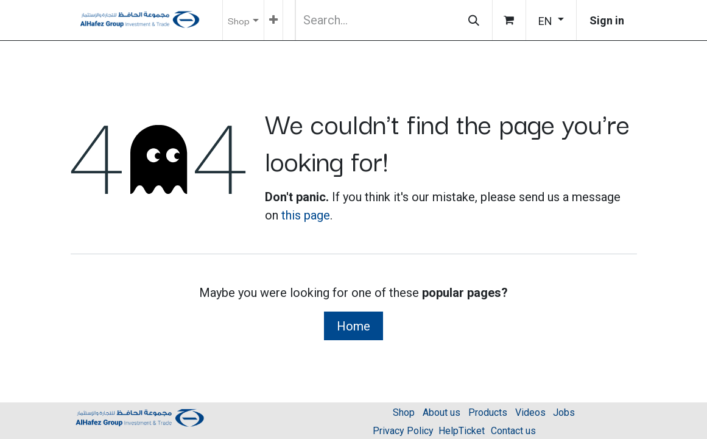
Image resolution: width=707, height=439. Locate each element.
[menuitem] (273, 20)
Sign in (606, 20)
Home (353, 326)
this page (305, 215)
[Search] (474, 20)
